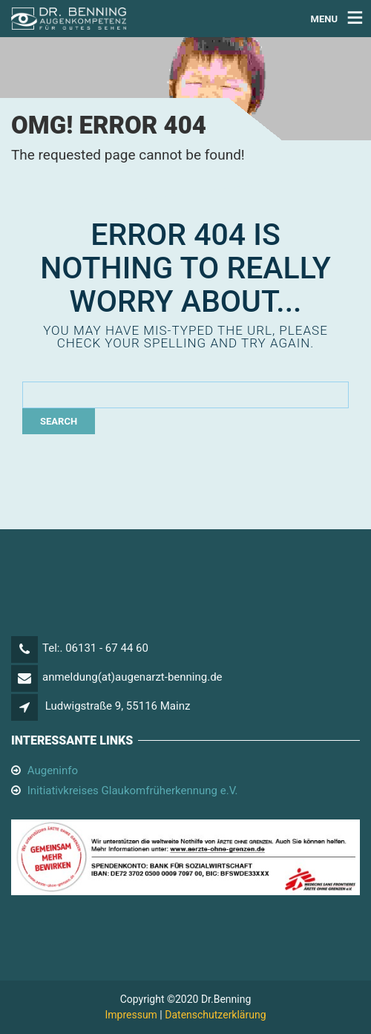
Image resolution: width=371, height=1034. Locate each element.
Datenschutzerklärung (215, 1015)
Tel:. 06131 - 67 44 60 (95, 648)
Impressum (131, 1015)
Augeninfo (52, 770)
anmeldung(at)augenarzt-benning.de (132, 677)
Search (58, 421)
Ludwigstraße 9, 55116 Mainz (118, 706)
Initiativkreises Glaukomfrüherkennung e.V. (132, 790)
